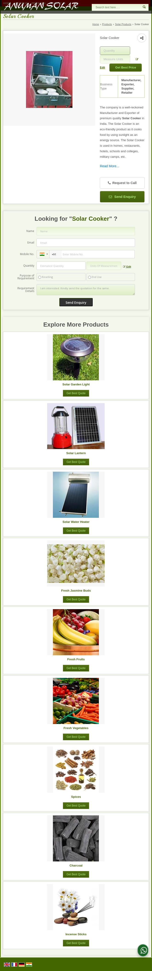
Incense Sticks (76, 934)
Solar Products (123, 24)
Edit (127, 266)
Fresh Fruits (76, 659)
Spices (76, 796)
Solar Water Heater (76, 522)
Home (95, 24)
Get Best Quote (76, 393)
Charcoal (75, 865)
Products (107, 24)
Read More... (109, 166)
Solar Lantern (76, 453)
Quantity (28, 266)
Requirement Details (25, 289)
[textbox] (115, 59)
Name (30, 231)
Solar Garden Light (76, 384)
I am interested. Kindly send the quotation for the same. (86, 289)
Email (30, 242)
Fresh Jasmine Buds (76, 590)
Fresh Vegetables (75, 728)
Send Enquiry (122, 197)
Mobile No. (27, 254)
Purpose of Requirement (25, 277)
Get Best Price (125, 67)
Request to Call (122, 183)
